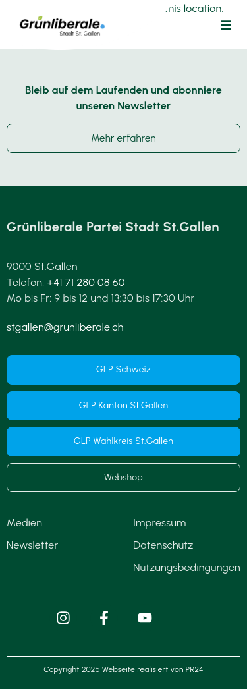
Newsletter (32, 545)
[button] (226, 25)
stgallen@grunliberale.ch (65, 327)
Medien (24, 522)
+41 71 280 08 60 (86, 282)
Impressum (159, 522)
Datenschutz (163, 545)
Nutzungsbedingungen (186, 567)
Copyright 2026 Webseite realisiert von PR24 (123, 669)
